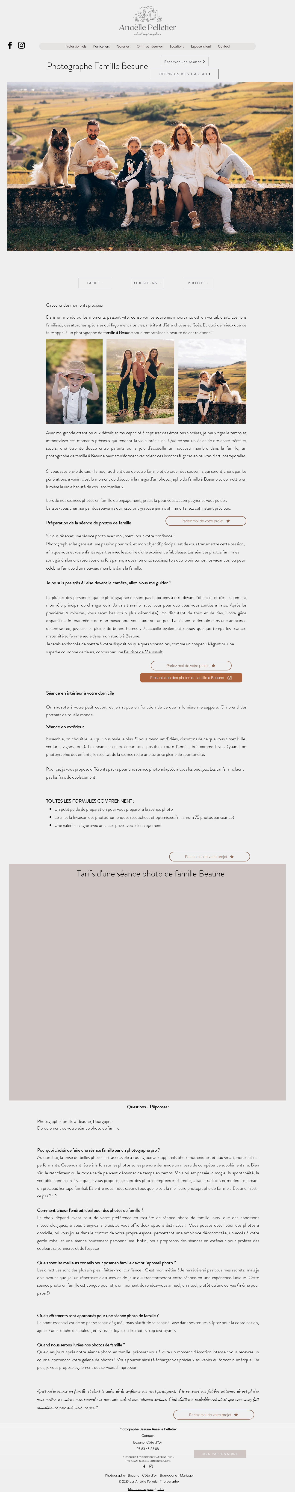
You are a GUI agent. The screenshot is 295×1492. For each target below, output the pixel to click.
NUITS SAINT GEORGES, (138, 1460)
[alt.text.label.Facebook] (10, 45)
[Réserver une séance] (185, 61)
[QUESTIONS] (147, 283)
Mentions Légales (140, 1489)
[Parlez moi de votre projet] (191, 665)
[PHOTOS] (198, 283)
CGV (161, 1489)
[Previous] (23, 166)
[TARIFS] (95, 283)
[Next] (276, 166)
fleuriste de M (135, 652)
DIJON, (171, 1457)
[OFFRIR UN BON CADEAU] (185, 74)
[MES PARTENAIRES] (220, 1454)
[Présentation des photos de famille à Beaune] (191, 677)
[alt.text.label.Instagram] (21, 45)
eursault (155, 652)
